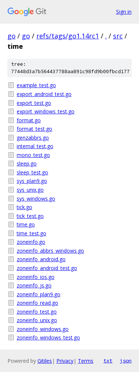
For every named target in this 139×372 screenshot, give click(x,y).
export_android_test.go (44, 94)
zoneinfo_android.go (41, 259)
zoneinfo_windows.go (43, 328)
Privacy (64, 360)
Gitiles (44, 360)
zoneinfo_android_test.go (47, 268)
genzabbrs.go (33, 137)
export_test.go (34, 102)
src (118, 35)
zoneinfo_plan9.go (38, 294)
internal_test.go (35, 146)
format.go (29, 120)
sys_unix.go (30, 189)
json (126, 360)
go (11, 35)
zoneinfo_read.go (37, 302)
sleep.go (27, 163)
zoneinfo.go (31, 241)
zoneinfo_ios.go (35, 276)
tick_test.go (30, 215)
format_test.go (34, 128)
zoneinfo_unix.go (37, 320)
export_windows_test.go (46, 111)
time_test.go (31, 233)
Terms (85, 360)
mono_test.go (33, 154)
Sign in (124, 11)
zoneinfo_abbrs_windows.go (50, 250)
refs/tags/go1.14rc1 (67, 35)
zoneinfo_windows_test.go (48, 337)
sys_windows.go (36, 198)
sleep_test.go (32, 172)
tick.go (24, 207)
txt (107, 360)
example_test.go (36, 85)
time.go (26, 224)
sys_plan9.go (32, 180)
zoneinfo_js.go (34, 285)
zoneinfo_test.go (37, 311)
